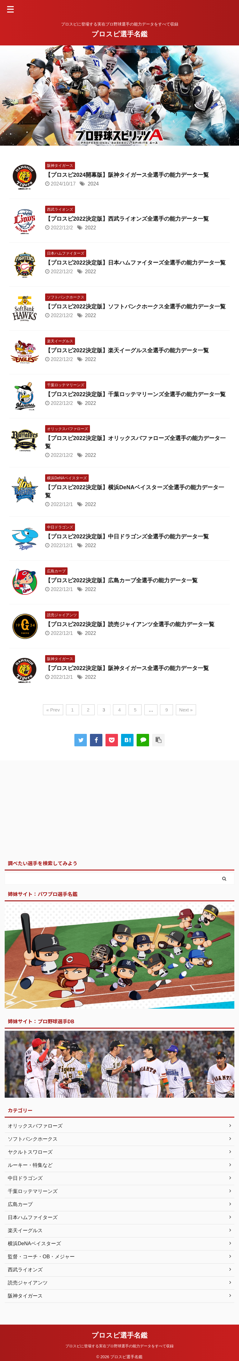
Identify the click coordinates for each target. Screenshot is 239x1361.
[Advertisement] (116, 810)
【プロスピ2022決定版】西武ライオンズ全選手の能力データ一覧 (127, 219)
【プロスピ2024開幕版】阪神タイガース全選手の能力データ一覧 (127, 175)
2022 (90, 227)
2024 (93, 183)
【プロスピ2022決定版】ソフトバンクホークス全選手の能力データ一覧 (135, 306)
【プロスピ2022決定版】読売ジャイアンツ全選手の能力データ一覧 (129, 624)
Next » (186, 709)
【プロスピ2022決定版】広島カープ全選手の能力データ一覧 (121, 580)
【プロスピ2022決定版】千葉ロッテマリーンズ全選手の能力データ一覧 (135, 394)
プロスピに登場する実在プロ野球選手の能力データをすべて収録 (119, 1346)
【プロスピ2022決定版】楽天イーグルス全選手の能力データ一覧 (127, 350)
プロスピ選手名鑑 (119, 34)
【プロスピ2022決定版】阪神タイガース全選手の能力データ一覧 (127, 668)
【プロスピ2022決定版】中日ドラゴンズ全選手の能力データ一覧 (127, 536)
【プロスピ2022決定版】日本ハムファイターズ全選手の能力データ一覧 (135, 263)
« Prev (53, 709)
